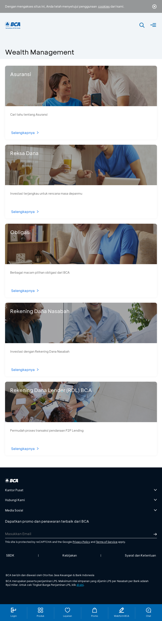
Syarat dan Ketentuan (140, 555)
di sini (80, 584)
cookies (104, 6)
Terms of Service (106, 541)
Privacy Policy (81, 541)
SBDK (10, 555)
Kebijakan (69, 555)
